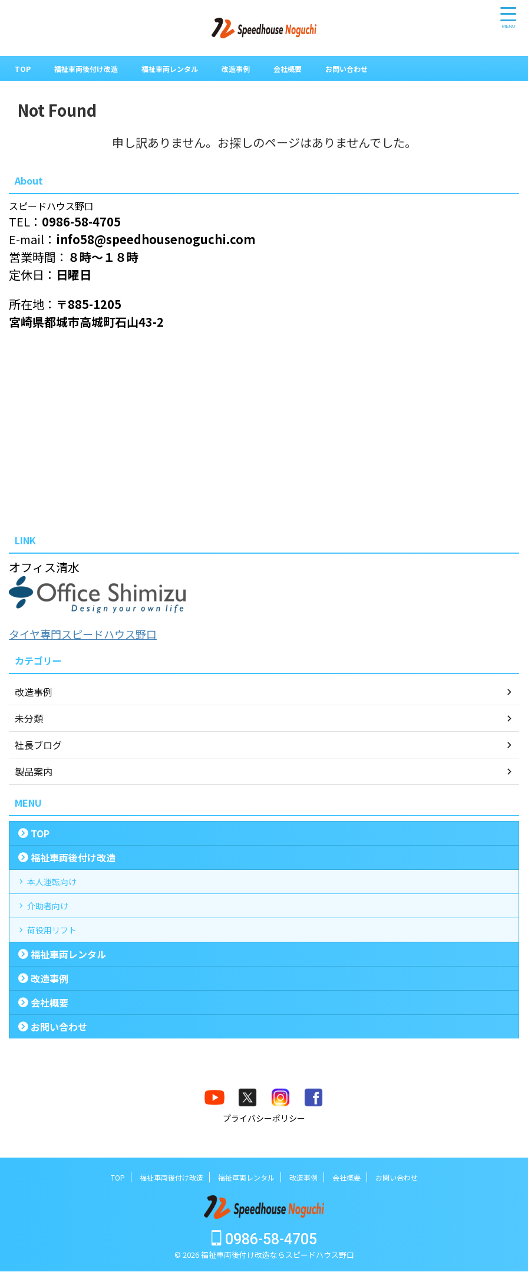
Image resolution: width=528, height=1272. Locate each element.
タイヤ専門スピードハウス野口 (91, 633)
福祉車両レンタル (186, 68)
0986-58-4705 (264, 1239)
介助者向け (54, 920)
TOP (23, 68)
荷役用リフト (59, 953)
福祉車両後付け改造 (92, 68)
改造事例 (259, 68)
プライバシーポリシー (264, 1146)
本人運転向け (59, 886)
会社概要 (315, 68)
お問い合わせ (380, 68)
